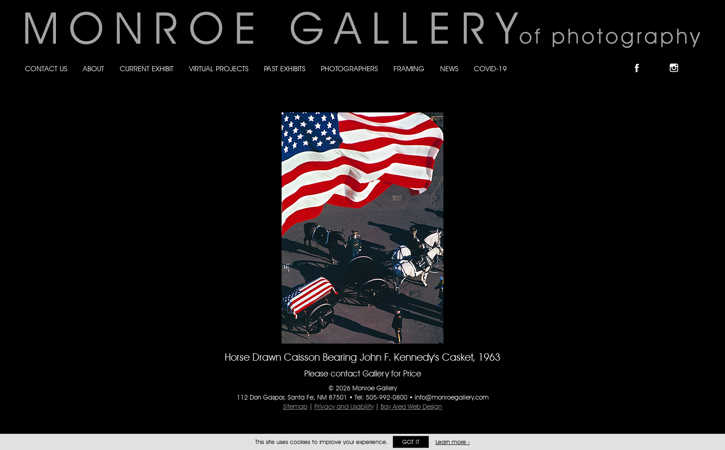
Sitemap (295, 406)
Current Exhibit (146, 68)
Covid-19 (490, 68)
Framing (408, 68)
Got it (410, 441)
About (93, 68)
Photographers (349, 68)
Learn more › (453, 441)
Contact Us (46, 68)
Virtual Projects (218, 68)
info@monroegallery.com (452, 397)
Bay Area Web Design (411, 406)
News (449, 68)
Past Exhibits (284, 68)
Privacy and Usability (344, 406)
